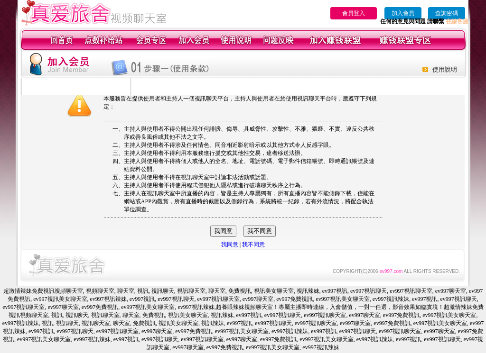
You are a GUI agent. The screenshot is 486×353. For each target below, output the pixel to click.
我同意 (229, 244)
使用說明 (444, 69)
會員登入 (353, 13)
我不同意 (253, 244)
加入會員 (403, 13)
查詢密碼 (446, 13)
